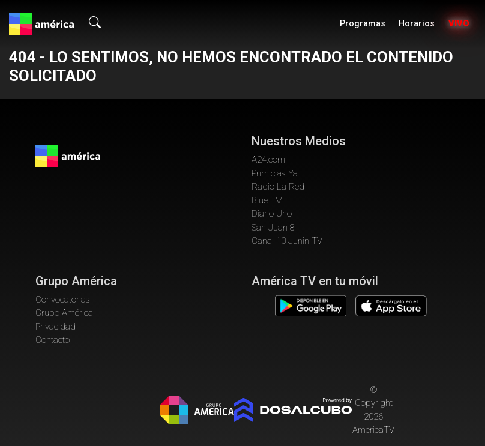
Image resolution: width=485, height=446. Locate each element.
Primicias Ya (275, 173)
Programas (362, 24)
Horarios (417, 24)
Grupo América (64, 312)
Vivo (458, 24)
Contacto (52, 339)
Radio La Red (278, 186)
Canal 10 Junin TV (287, 240)
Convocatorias (62, 299)
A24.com (268, 159)
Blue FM (267, 200)
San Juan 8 (273, 227)
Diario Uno (272, 213)
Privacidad (55, 326)
